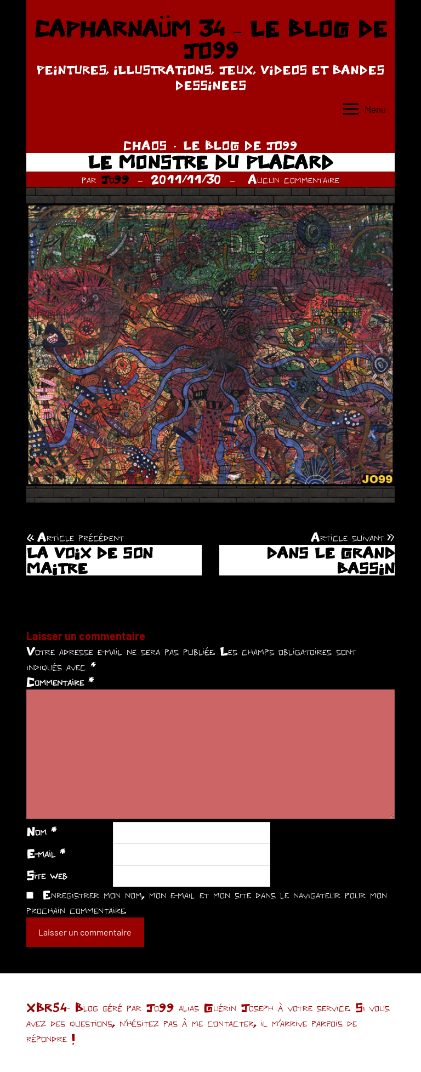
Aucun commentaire (293, 179)
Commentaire (60, 681)
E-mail (45, 853)
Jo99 (115, 179)
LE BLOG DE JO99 (240, 145)
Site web (46, 875)
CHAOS (145, 145)
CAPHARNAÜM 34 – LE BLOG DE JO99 (210, 39)
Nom (41, 831)
